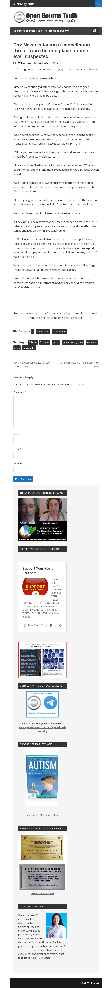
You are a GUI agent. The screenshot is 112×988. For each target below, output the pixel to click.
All (32, 331)
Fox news (44, 342)
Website (17, 463)
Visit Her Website (40, 958)
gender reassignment (73, 342)
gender (55, 342)
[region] (42, 779)
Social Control (43, 331)
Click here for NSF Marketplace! (42, 815)
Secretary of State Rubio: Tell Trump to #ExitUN (41, 31)
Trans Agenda (59, 331)
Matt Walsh (91, 342)
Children (33, 342)
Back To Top (90, 983)
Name (17, 434)
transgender (29, 348)
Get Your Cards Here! (42, 864)
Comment (19, 392)
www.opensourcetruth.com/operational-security (42, 729)
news (17, 348)
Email (17, 449)
